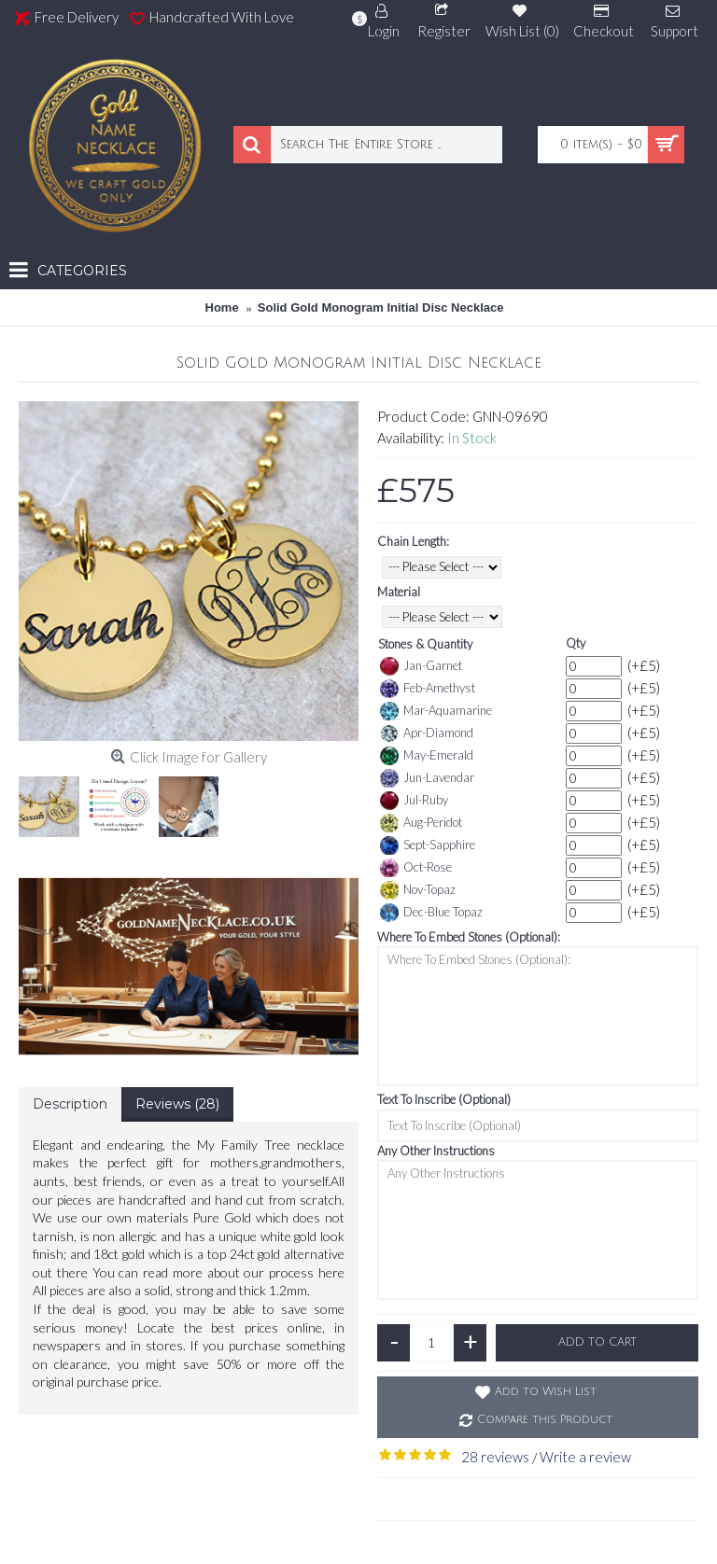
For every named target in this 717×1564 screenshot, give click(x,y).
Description (70, 1104)
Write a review (585, 1456)
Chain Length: (413, 541)
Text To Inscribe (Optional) (444, 1099)
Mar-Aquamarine (436, 711)
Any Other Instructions (436, 1150)
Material (398, 591)
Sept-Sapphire (427, 845)
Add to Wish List (546, 1392)
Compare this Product (544, 1420)
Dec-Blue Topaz (431, 912)
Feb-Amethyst (427, 688)
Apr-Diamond (426, 733)
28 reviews (495, 1456)
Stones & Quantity (425, 643)
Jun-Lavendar (427, 778)
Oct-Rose (416, 868)
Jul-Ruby (414, 800)
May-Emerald (426, 756)
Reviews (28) (177, 1104)
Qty (575, 642)
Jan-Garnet (421, 666)
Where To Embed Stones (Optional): (468, 936)
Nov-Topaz (418, 890)
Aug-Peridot (421, 823)
